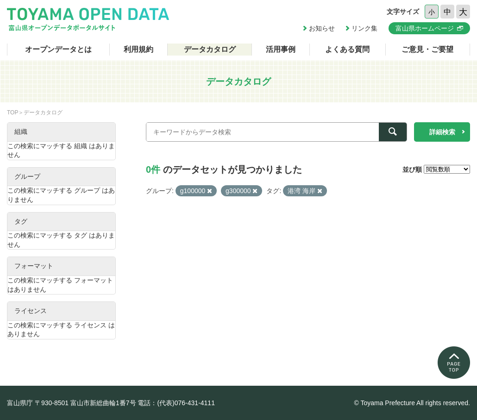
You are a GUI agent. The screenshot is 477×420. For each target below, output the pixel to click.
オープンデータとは (58, 49)
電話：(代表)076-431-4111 (176, 403)
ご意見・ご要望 (427, 49)
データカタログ (210, 49)
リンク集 (364, 28)
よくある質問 (347, 49)
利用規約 (138, 49)
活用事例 (280, 49)
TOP (12, 112)
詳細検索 (442, 132)
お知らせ (322, 28)
